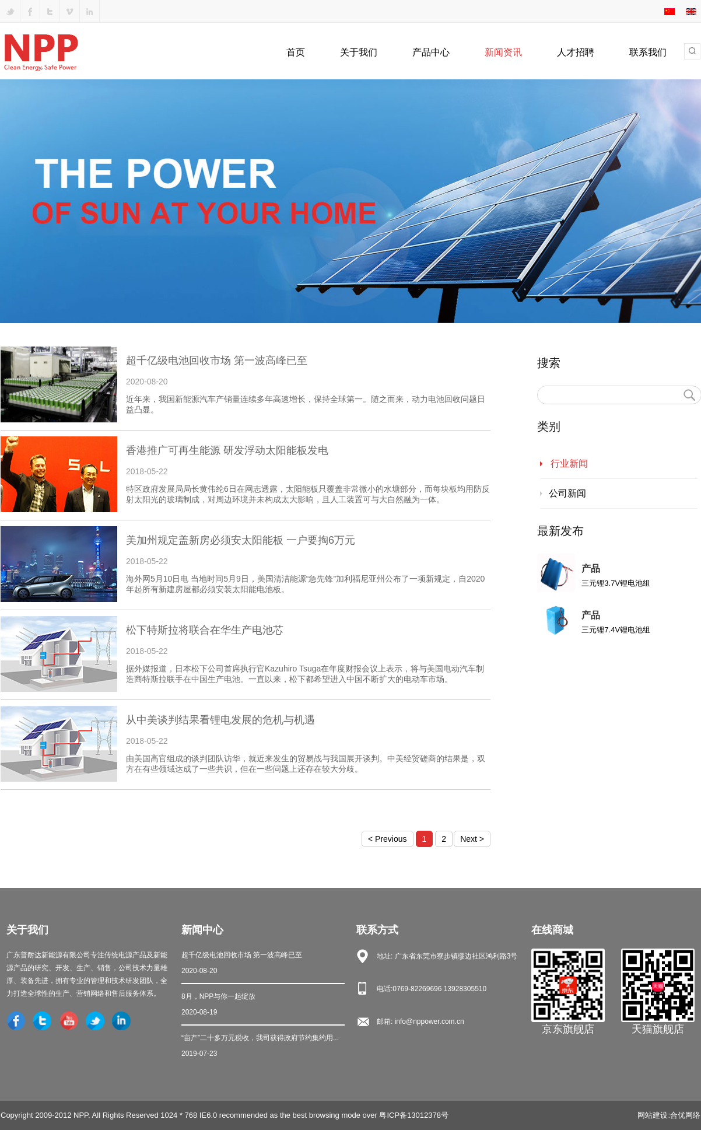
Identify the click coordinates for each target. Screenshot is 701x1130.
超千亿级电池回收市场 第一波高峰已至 (263, 964)
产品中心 (431, 52)
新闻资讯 (503, 52)
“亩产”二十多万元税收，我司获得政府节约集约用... (263, 1047)
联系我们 (648, 52)
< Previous (387, 839)
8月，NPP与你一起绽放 (263, 1005)
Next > (472, 839)
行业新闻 (569, 463)
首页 (295, 52)
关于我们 (358, 52)
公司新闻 (567, 493)
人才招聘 (575, 52)
